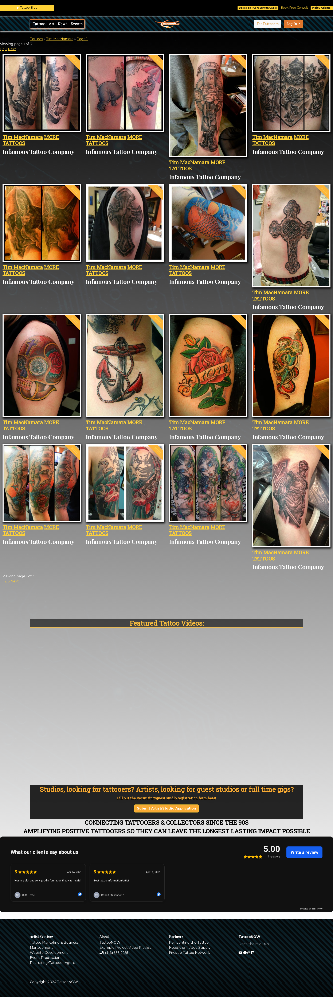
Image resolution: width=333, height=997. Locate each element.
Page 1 (82, 39)
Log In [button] (292, 24)
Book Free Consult (302, 7)
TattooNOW (109, 942)
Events (76, 24)
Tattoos (39, 24)
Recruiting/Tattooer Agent (52, 963)
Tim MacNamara (59, 39)
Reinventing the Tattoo (189, 942)
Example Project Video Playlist (125, 948)
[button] (267, 24)
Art (51, 24)
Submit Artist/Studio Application (166, 808)
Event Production (45, 958)
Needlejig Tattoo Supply (190, 948)
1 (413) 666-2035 (113, 952)
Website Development (49, 953)
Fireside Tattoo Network (189, 953)
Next (12, 49)
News (62, 24)
